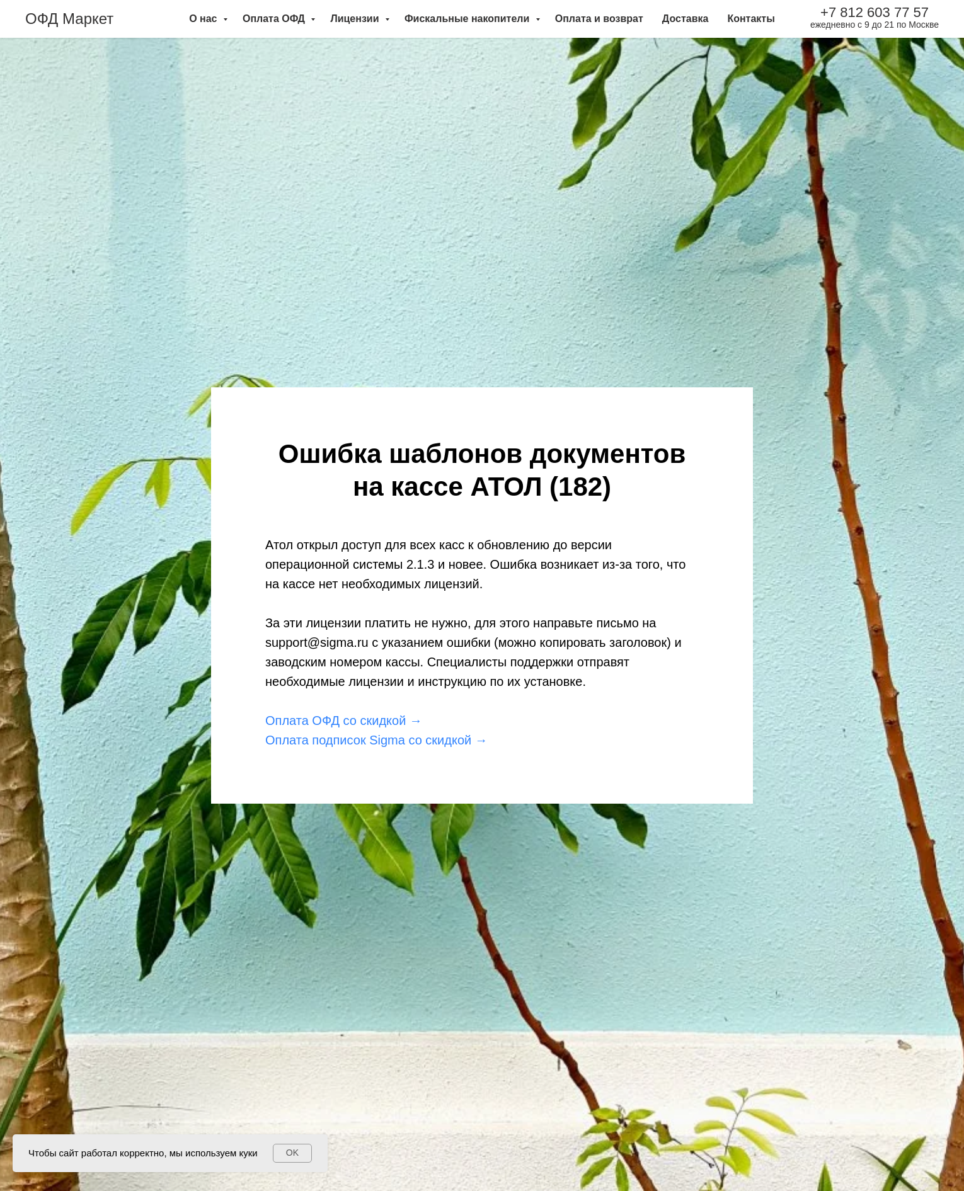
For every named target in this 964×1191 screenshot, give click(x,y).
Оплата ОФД (275, 18)
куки (248, 1153)
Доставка (685, 18)
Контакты (750, 18)
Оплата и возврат (599, 18)
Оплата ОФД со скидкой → (343, 720)
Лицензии (356, 18)
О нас (204, 18)
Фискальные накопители (468, 18)
